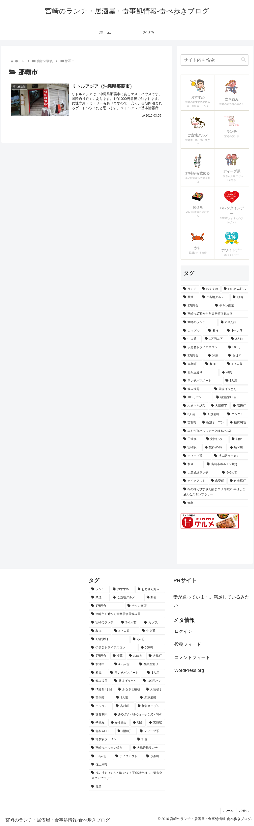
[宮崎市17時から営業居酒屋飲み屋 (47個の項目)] (214, 314)
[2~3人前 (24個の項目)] (233, 322)
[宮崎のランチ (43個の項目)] (199, 322)
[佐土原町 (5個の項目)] (237, 481)
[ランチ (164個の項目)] (190, 289)
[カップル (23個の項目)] (193, 331)
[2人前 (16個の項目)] (238, 339)
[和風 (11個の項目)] (234, 372)
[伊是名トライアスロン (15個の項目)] (203, 347)
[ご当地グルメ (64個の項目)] (214, 297)
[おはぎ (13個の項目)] (237, 355)
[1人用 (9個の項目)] (235, 381)
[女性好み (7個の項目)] (216, 439)
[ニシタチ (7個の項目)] (236, 414)
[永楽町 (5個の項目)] (217, 481)
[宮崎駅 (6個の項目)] (191, 447)
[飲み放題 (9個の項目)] (196, 389)
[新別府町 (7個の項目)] (212, 414)
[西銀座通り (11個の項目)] (200, 372)
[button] (243, 60)
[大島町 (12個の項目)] (191, 364)
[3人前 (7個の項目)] (190, 414)
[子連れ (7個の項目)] (192, 439)
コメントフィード (192, 657)
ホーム (228, 811)
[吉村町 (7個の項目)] (190, 422)
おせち (244, 811)
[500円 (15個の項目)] (237, 347)
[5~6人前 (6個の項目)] (234, 473)
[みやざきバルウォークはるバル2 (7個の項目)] (214, 431)
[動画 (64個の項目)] (239, 297)
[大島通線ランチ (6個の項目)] (200, 473)
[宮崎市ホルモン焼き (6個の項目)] (226, 464)
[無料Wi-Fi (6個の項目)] (214, 447)
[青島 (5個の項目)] (214, 503)
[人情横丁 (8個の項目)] (219, 406)
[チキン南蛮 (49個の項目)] (230, 305)
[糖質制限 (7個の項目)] (237, 422)
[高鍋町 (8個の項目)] (239, 406)
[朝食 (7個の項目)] (238, 439)
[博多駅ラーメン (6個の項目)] (230, 456)
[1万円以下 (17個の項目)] (215, 339)
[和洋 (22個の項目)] (215, 331)
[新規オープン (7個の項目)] (213, 422)
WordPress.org (189, 670)
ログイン (183, 631)
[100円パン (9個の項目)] (197, 397)
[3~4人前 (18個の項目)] (236, 331)
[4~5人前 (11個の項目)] (236, 364)
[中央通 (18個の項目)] (191, 339)
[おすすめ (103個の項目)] (210, 289)
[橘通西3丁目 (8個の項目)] (231, 397)
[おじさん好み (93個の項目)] (235, 289)
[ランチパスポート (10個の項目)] (201, 381)
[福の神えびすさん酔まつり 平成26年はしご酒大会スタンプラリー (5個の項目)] (214, 492)
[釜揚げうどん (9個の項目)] (230, 389)
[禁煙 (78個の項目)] (190, 297)
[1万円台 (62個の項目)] (196, 305)
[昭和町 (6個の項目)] (238, 447)
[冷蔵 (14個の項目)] (215, 355)
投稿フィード (187, 644)
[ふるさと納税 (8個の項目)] (194, 406)
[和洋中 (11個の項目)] (213, 364)
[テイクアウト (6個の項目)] (194, 481)
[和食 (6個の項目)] (192, 464)
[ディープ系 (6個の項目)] (196, 456)
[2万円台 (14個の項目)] (193, 355)
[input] (215, 60)
